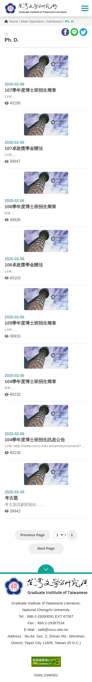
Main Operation (32, 21)
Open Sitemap (46, 569)
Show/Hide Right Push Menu (85, 8)
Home (13, 21)
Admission (54, 21)
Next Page (46, 548)
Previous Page (32, 535)
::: (6, 34)
